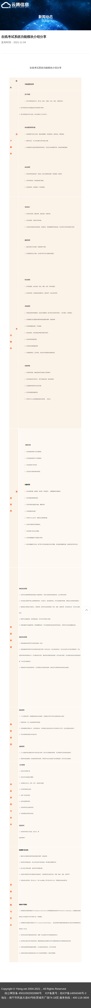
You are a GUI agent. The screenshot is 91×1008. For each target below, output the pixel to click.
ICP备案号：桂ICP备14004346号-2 (65, 993)
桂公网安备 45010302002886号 (23, 993)
